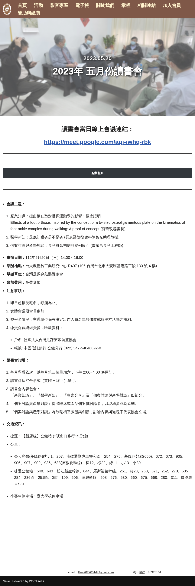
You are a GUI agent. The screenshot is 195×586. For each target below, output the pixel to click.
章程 (125, 5)
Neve (6, 581)
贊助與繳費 (29, 12)
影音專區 (59, 5)
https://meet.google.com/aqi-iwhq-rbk (97, 141)
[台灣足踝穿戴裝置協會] (7, 9)
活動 (38, 5)
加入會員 (172, 5)
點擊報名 (98, 173)
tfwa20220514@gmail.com (96, 572)
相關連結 (147, 5)
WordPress (36, 581)
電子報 (82, 5)
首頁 (22, 5)
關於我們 (105, 5)
